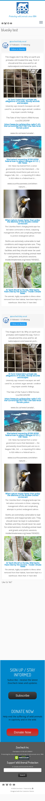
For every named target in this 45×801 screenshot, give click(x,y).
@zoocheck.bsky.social (18, 48)
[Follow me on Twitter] (5, 23)
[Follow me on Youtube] (11, 23)
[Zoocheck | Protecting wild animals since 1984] (22, 8)
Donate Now (22, 739)
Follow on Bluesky (18, 56)
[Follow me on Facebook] (8, 23)
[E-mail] (3, 23)
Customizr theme (28, 798)
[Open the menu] (41, 22)
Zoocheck (19, 795)
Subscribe (23, 702)
